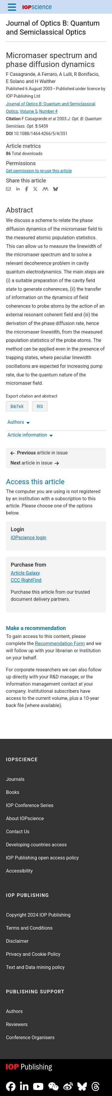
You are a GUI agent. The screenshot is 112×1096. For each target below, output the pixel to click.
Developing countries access (36, 845)
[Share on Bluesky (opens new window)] (55, 188)
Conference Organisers (30, 1037)
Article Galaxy (25, 573)
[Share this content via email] (8, 188)
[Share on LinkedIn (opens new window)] (18, 188)
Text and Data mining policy (35, 967)
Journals (15, 779)
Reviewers (17, 1024)
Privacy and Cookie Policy (33, 954)
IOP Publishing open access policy (42, 858)
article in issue (39, 453)
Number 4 (48, 111)
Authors (14, 1011)
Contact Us (18, 831)
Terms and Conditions (29, 928)
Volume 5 (28, 111)
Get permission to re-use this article (39, 170)
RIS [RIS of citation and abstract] (40, 406)
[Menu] (12, 7)
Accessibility (19, 871)
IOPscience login (28, 537)
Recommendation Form (60, 643)
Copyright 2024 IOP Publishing (38, 915)
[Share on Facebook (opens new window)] (26, 188)
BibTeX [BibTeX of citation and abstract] (17, 406)
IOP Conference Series (29, 805)
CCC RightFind (26, 580)
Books (12, 792)
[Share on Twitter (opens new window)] (35, 188)
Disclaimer (17, 941)
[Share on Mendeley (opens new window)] (45, 188)
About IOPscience (25, 818)
